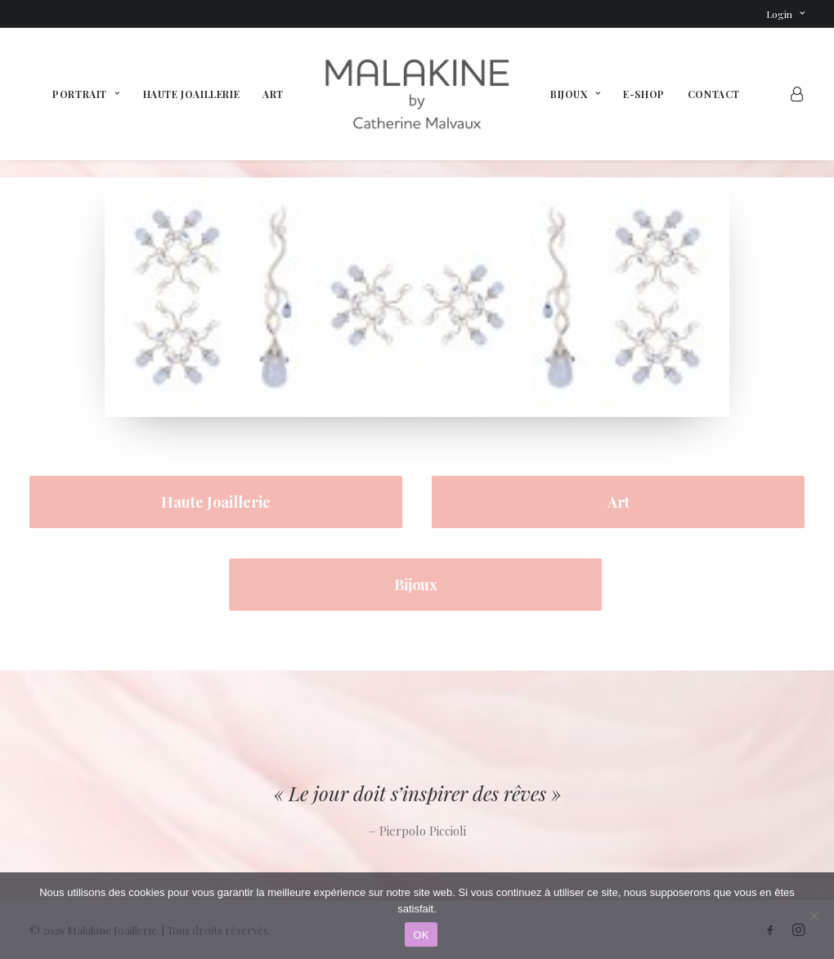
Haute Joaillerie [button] (216, 502)
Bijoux (575, 94)
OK (420, 935)
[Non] (813, 915)
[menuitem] (785, 14)
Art (273, 94)
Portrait (85, 94)
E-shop (644, 94)
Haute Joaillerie (191, 94)
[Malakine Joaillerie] (417, 94)
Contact (714, 94)
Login (785, 13)
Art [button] (619, 502)
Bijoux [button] (401, 584)
